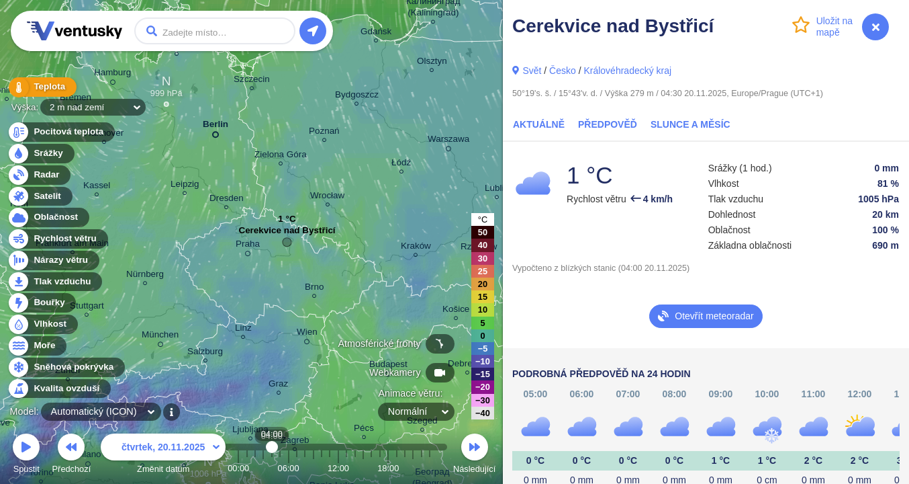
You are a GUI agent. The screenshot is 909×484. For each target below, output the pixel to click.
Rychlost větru (57, 239)
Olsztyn (432, 63)
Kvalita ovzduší (58, 389)
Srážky (40, 153)
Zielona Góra (280, 156)
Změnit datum (163, 455)
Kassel (96, 187)
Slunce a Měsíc (690, 124)
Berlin (215, 126)
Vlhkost (42, 324)
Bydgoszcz (357, 96)
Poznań (324, 133)
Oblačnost (48, 217)
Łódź (401, 164)
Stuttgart (87, 307)
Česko (562, 70)
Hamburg (112, 74)
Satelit (39, 196)
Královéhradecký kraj (627, 70)
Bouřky (41, 303)
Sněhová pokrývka (65, 367)
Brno (314, 289)
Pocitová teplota (60, 132)
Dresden (226, 200)
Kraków (416, 248)
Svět (531, 70)
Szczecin (252, 81)
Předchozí (71, 455)
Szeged (422, 422)
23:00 (429, 468)
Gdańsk (376, 33)
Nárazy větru (53, 260)
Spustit (26, 455)
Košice (455, 311)
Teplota (41, 87)
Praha (248, 246)
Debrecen (467, 365)
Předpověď (607, 124)
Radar (39, 175)
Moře (37, 346)
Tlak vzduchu (54, 282)
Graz (278, 385)
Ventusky (72, 31)
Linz (243, 330)
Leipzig (185, 186)
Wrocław (327, 197)
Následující (474, 455)
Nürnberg (145, 276)
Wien (307, 334)
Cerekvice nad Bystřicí (286, 233)
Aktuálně (539, 124)
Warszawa (448, 141)
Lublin (497, 190)
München (160, 336)
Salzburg (205, 353)
